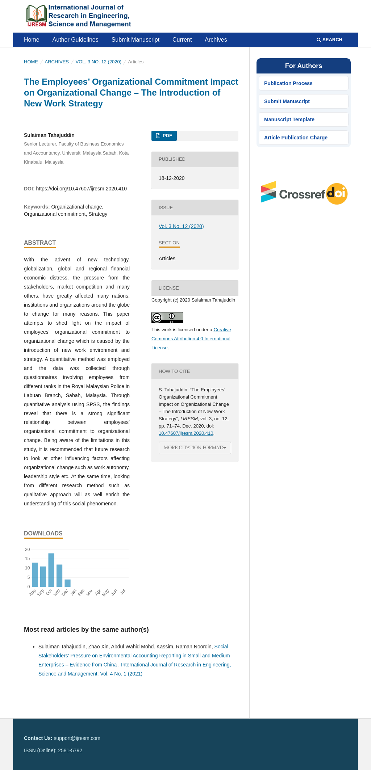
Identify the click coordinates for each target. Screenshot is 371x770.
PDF (166, 135)
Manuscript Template (289, 119)
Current (182, 40)
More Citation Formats (194, 448)
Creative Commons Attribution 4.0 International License (191, 338)
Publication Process (288, 83)
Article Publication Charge (296, 137)
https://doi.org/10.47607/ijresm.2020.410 (81, 189)
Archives (216, 40)
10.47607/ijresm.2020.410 (186, 433)
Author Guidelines (76, 40)
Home (31, 40)
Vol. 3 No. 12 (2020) (99, 61)
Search (329, 39)
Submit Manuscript (136, 40)
